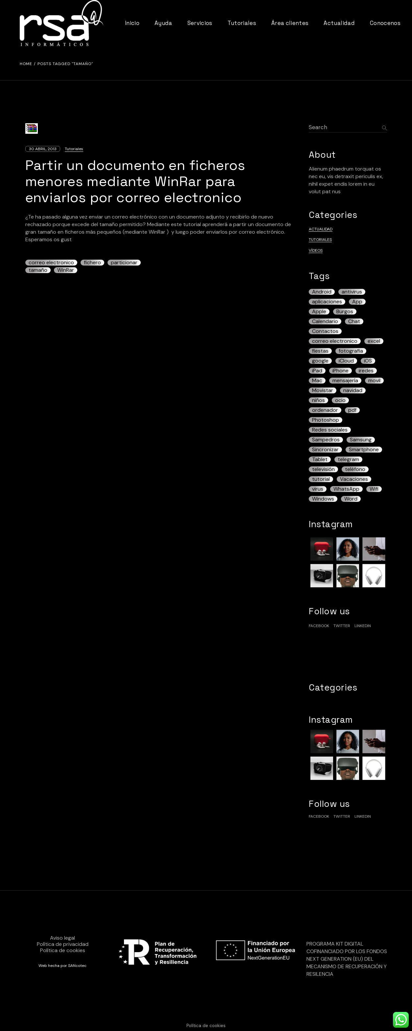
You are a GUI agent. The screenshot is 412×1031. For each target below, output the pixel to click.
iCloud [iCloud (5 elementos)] (346, 361)
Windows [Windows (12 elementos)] (323, 499)
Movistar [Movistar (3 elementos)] (322, 390)
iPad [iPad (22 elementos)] (317, 371)
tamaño (38, 270)
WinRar (65, 270)
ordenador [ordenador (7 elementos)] (325, 410)
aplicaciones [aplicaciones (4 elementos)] (327, 302)
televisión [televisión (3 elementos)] (323, 469)
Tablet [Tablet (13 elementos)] (319, 459)
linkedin (362, 625)
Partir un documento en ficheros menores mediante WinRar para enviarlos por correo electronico (135, 181)
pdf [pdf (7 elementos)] (352, 410)
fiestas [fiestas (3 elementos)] (320, 351)
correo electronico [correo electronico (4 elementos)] (334, 341)
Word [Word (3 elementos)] (350, 499)
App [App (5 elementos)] (357, 302)
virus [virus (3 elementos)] (317, 489)
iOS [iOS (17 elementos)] (368, 361)
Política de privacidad (62, 944)
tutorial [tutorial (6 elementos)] (321, 479)
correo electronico (51, 263)
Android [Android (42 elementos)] (321, 292)
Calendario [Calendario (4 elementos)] (325, 321)
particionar (124, 263)
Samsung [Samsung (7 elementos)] (361, 440)
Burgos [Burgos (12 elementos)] (344, 312)
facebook (319, 625)
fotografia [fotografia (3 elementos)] (351, 351)
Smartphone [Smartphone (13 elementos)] (364, 450)
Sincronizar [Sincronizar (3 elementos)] (325, 450)
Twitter (341, 625)
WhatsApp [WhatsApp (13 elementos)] (346, 489)
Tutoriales (74, 149)
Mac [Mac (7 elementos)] (317, 381)
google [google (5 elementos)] (320, 361)
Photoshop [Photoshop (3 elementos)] (325, 420)
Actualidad (320, 229)
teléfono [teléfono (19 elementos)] (355, 469)
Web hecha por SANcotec (62, 965)
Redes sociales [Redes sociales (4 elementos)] (330, 430)
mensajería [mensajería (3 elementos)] (345, 381)
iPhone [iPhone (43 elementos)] (340, 371)
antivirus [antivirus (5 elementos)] (352, 292)
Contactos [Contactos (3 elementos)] (325, 331)
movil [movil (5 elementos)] (374, 381)
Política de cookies (62, 950)
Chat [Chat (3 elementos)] (354, 321)
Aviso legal (62, 937)
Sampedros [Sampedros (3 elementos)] (326, 440)
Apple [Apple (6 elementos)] (319, 312)
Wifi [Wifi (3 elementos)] (374, 489)
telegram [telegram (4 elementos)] (348, 459)
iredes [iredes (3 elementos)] (366, 371)
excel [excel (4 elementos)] (374, 341)
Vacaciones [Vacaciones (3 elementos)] (354, 479)
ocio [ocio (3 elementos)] (340, 400)
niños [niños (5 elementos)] (318, 400)
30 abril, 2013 (43, 149)
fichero (92, 263)
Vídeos (316, 250)
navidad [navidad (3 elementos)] (352, 390)
